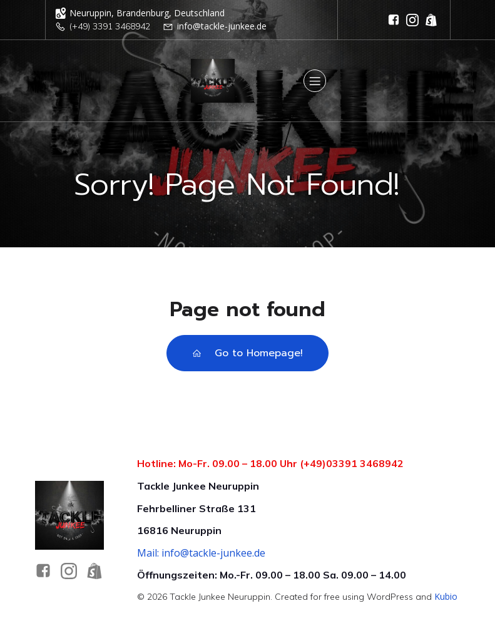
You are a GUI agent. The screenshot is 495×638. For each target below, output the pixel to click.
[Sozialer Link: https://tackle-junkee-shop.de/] (431, 20)
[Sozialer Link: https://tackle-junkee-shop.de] (99, 570)
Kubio (445, 596)
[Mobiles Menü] (315, 80)
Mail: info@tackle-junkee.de (201, 553)
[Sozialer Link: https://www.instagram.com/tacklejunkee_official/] (412, 20)
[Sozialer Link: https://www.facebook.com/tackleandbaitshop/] (393, 20)
